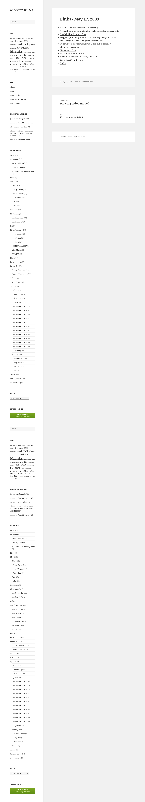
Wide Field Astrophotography (23, 171)
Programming (15, 262)
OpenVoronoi (18, 194)
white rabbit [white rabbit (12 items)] (13, 72)
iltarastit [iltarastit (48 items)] (20, 47)
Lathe (14, 206)
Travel (12, 374)
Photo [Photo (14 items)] (22, 61)
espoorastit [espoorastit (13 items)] (13, 44)
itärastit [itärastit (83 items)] (15, 52)
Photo (12, 258)
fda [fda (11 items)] (20, 44)
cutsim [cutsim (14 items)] (12, 41)
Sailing (12, 278)
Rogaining (17, 350)
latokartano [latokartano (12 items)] (28, 52)
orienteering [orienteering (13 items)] (30, 58)
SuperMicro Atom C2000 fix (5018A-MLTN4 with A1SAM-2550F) (21, 133)
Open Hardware (16, 95)
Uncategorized (15, 378)
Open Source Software (18, 99)
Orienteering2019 (20, 338)
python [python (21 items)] (31, 64)
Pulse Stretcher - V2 (25, 123)
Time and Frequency (20, 274)
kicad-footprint (17, 218)
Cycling (14, 290)
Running (15, 354)
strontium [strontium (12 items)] (29, 67)
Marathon (17, 366)
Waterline (17, 198)
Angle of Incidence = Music (72, 53)
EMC (13, 202)
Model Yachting (16, 230)
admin (77, 82)
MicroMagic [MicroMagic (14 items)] (19, 55)
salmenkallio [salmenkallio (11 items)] (16, 67)
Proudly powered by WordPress (72, 137)
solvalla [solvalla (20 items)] (23, 67)
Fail (11, 226)
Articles (13, 155)
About (12, 87)
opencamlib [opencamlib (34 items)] (20, 57)
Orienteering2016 (20, 326)
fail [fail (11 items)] (18, 44)
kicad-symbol (17, 222)
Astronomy (14, 159)
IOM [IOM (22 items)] (27, 48)
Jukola (15, 302)
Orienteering (17, 294)
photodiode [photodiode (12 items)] (28, 61)
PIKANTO (15, 254)
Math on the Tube (68, 50)
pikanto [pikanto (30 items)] (14, 64)
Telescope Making (19, 167)
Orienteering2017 (20, 330)
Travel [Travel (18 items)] (12, 69)
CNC (11, 182)
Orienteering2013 (20, 314)
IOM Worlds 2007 (20, 246)
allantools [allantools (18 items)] (19, 39)
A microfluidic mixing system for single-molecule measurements (89, 31)
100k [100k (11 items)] (14, 38)
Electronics (14, 214)
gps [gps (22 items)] (33, 44)
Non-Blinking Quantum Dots (73, 34)
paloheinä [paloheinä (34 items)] (15, 61)
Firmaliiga (17, 298)
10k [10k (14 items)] (11, 39)
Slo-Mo (63, 63)
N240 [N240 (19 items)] (25, 55)
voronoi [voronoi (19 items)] (26, 69)
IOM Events (16, 242)
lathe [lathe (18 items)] (23, 52)
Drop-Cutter (18, 190)
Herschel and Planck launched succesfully (79, 27)
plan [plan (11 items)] (27, 64)
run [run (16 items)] (11, 67)
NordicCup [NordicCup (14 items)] (31, 55)
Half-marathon (19, 358)
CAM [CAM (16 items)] (27, 39)
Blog (11, 178)
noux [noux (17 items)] (12, 58)
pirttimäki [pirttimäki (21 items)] (22, 64)
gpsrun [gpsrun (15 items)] (12, 48)
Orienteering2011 (20, 306)
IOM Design (16, 238)
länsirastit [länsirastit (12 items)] (13, 55)
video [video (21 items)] (21, 69)
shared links (15, 282)
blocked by (22, 415)
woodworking (15, 383)
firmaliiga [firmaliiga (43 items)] (26, 44)
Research (13, 266)
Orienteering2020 (20, 342)
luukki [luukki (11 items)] (33, 52)
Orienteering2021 (20, 346)
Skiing (14, 370)
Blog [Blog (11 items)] (24, 38)
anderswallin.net (21, 10)
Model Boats (15, 103)
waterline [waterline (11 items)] (32, 69)
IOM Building (17, 234)
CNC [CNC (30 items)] (31, 38)
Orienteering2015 (20, 322)
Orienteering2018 (20, 334)
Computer (14, 210)
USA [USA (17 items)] (16, 69)
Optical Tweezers (18, 270)
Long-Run (17, 362)
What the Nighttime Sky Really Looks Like (79, 56)
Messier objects (18, 163)
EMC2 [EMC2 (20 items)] (26, 41)
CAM (12, 91)
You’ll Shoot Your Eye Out (71, 60)
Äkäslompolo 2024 (23, 119)
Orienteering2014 (20, 318)
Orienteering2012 (20, 310)
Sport (12, 286)
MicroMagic (16, 250)
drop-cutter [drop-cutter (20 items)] (19, 41)
